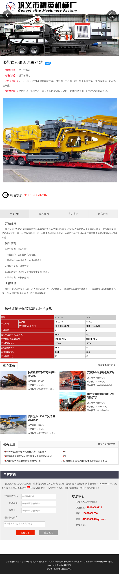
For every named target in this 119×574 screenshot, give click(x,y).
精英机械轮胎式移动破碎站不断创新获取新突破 (84, 461)
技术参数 (44, 213)
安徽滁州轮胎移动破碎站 (101, 372)
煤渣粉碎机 (88, 562)
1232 (64, 456)
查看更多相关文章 (106, 444)
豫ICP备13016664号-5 (63, 569)
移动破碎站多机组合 (30, 562)
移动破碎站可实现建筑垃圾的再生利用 (22, 461)
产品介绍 (15, 213)
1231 (64, 451)
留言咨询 (103, 213)
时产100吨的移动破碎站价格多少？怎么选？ (25, 451)
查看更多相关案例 (106, 365)
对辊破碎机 (98, 562)
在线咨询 (22, 488)
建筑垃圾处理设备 (56, 562)
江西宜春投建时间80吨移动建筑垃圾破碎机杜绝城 (28, 456)
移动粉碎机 (68, 562)
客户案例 (73, 213)
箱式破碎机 (43, 562)
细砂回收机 (108, 562)
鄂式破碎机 (78, 562)
